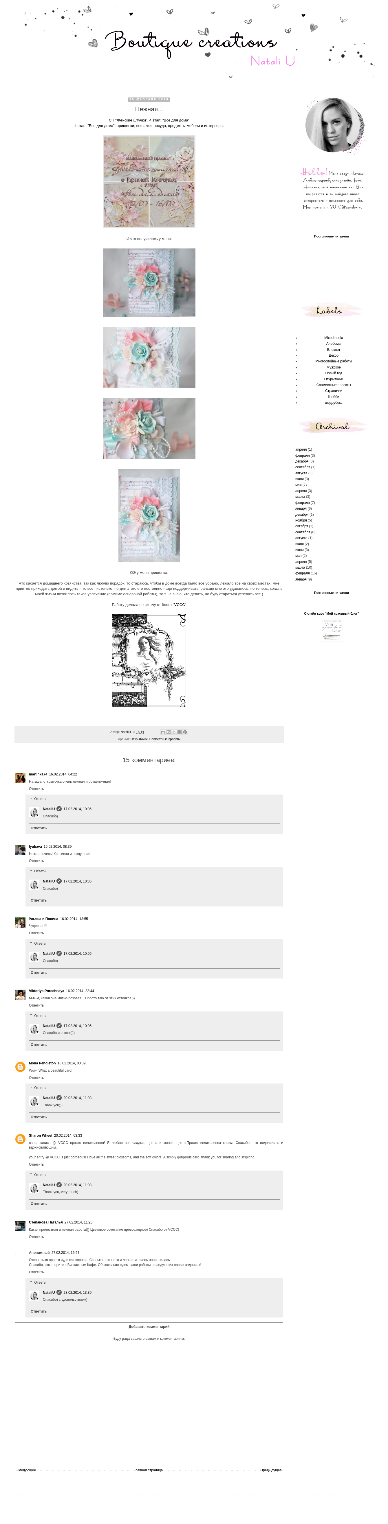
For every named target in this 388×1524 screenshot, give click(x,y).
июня (299, 550)
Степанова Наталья (46, 1222)
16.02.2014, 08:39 (58, 847)
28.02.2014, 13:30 (77, 1293)
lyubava (35, 847)
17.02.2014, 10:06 (77, 809)
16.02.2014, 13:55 (74, 919)
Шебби (333, 397)
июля (299, 479)
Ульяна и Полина (43, 919)
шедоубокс (334, 403)
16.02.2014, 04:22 (63, 774)
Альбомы (333, 344)
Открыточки (139, 739)
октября (301, 526)
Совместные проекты (164, 739)
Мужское (334, 367)
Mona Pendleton (42, 1063)
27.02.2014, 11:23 (79, 1222)
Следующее (26, 1470)
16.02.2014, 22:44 (80, 991)
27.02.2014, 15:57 (66, 1253)
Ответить (36, 789)
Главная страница (148, 1470)
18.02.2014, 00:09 (72, 1063)
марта (300, 497)
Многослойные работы (333, 361)
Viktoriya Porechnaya (46, 991)
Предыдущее (271, 1470)
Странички (333, 391)
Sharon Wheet (40, 1136)
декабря (302, 461)
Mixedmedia (333, 338)
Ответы (40, 799)
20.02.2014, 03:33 (68, 1136)
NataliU (49, 809)
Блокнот (333, 350)
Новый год (333, 373)
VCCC (179, 604)
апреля (301, 449)
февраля (302, 456)
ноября (301, 520)
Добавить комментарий (149, 1327)
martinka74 (38, 774)
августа (301, 473)
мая (298, 485)
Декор (334, 355)
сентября (302, 467)
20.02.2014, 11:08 (77, 1098)
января (301, 508)
